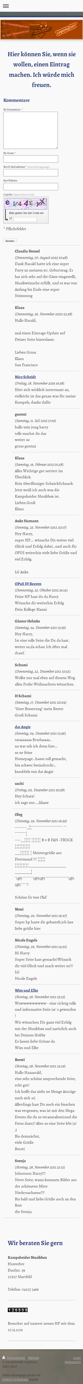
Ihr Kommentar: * (13, 110)
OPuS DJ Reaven (28, 583)
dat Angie (23, 727)
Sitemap (33, 1358)
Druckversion (14, 1358)
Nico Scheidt (25, 376)
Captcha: (19, 194)
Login (77, 1358)
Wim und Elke (26, 990)
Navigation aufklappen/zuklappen (41, 6)
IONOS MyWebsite (15, 1379)
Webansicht (73, 1362)
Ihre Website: (10, 181)
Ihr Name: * (9, 153)
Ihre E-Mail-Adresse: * (26, 167)
